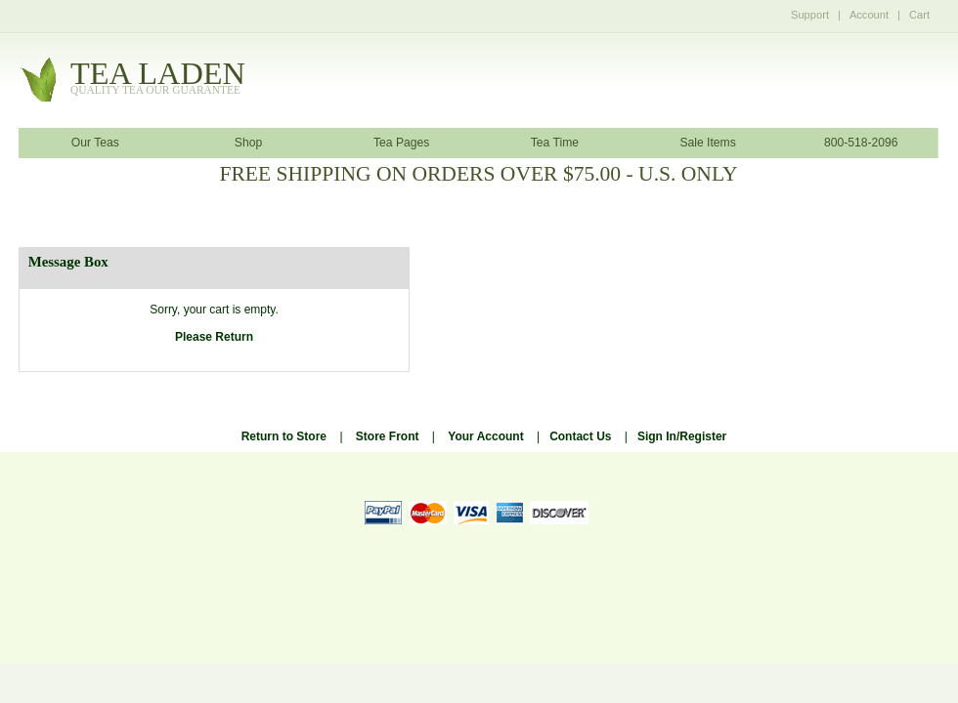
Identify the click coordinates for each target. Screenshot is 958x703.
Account (869, 15)
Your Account (485, 436)
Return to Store (284, 436)
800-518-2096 (861, 142)
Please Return (214, 337)
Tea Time (555, 142)
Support (810, 15)
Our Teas (95, 142)
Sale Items (707, 142)
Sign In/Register (681, 436)
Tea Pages (401, 142)
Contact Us (580, 436)
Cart (919, 15)
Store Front (387, 436)
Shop (248, 142)
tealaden (157, 79)
